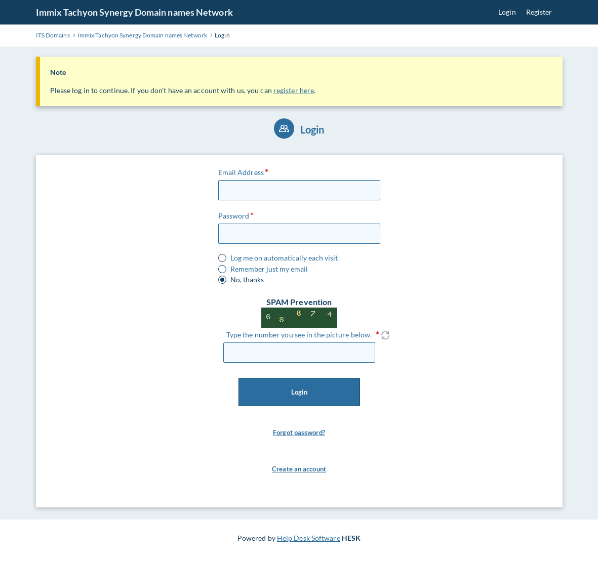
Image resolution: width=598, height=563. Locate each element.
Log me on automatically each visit (284, 258)
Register (539, 12)
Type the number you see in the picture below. (299, 334)
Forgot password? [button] (299, 432)
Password (234, 215)
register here (293, 90)
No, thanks (247, 280)
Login (507, 12)
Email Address (241, 172)
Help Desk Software (308, 538)
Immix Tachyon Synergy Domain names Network (134, 12)
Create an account (299, 469)
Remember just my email (269, 269)
